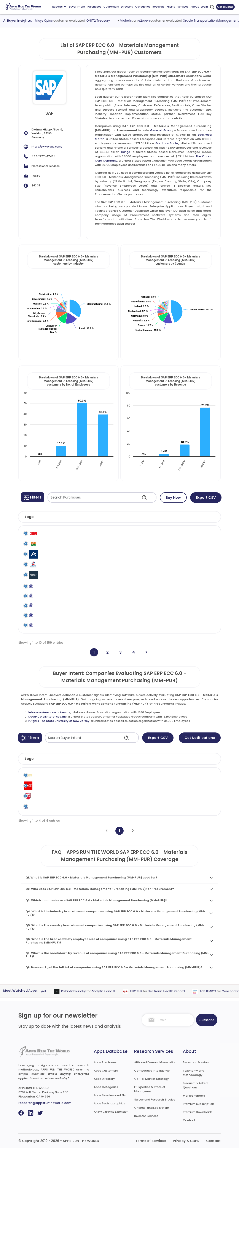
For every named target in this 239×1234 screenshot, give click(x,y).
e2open (150, 20)
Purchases (94, 6)
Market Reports (194, 1181)
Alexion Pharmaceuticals (53, 569)
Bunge (125, 152)
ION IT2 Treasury (104, 20)
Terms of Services (150, 1226)
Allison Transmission (50, 585)
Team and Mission (196, 1148)
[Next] (146, 727)
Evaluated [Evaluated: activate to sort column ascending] (203, 833)
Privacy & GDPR (186, 1226)
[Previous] (106, 916)
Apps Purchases (105, 1148)
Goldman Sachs (166, 143)
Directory (127, 6)
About (195, 6)
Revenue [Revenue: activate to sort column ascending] (147, 833)
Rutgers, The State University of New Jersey (58, 796)
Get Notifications (200, 812)
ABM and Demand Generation (155, 1148)
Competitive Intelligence (152, 1156)
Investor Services (146, 1202)
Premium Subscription (198, 1190)
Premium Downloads (197, 1198)
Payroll (48, 1077)
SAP (163, 533)
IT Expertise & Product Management (149, 1175)
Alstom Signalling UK (50, 602)
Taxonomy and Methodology (193, 1158)
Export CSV (206, 497)
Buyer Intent (77, 6)
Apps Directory (104, 1165)
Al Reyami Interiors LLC (50, 552)
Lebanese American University (49, 787)
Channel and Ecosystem (151, 1193)
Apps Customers (106, 1156)
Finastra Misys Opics (43, 20)
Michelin (133, 20)
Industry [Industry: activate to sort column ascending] (85, 833)
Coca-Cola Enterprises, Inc (47, 792)
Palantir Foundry (79, 1077)
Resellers (158, 6)
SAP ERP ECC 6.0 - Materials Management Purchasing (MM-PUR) (198, 537)
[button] (32, 497)
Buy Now (173, 497)
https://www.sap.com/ (47, 146)
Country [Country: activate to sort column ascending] (174, 833)
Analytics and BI (110, 1077)
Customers (111, 6)
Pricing (171, 6)
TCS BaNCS (214, 1077)
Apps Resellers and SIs (110, 1181)
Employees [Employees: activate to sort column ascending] (118, 833)
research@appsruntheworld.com (44, 1188)
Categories (142, 6)
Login (204, 6)
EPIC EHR (142, 1077)
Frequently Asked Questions (195, 1171)
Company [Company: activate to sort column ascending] (47, 833)
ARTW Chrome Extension (111, 1197)
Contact (189, 1206)
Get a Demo (225, 7)
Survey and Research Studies (154, 1185)
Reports (59, 6)
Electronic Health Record (172, 1077)
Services (182, 6)
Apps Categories (106, 1173)
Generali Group (161, 130)
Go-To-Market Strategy (151, 1165)
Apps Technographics (109, 1189)
